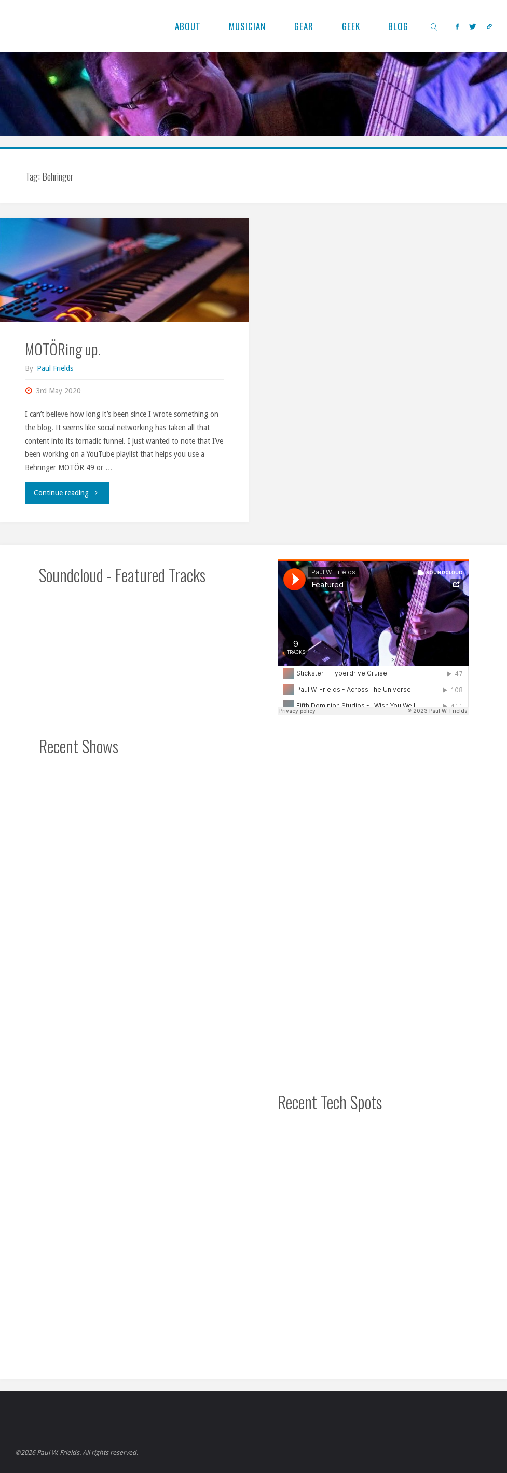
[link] (435, 26)
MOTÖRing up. (62, 349)
